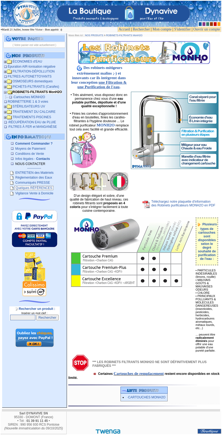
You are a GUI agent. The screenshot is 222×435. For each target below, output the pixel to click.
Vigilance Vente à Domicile (33, 193)
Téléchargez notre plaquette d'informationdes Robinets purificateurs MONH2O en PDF (183, 203)
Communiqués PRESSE (32, 182)
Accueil (124, 29)
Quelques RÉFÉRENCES (34, 188)
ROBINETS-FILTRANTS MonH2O (124, 35)
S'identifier (182, 29)
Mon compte (162, 29)
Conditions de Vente (29, 154)
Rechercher (141, 29)
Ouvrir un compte (206, 29)
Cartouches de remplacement (139, 373)
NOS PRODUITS (94, 35)
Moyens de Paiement (30, 149)
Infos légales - (32, 159)
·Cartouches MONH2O (146, 397)
